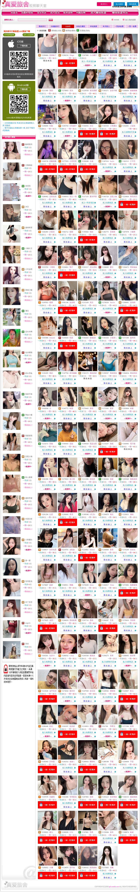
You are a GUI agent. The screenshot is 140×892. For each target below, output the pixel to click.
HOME (116, 20)
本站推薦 (93, 26)
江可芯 (132, 161)
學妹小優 (28, 415)
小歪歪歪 (73, 161)
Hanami (52, 338)
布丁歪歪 (28, 602)
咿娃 (51, 479)
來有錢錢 (73, 373)
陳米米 (72, 691)
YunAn (112, 302)
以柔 (51, 514)
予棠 (132, 762)
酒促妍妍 (93, 373)
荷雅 (51, 444)
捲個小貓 (28, 290)
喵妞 (91, 232)
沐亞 (27, 207)
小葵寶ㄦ (113, 338)
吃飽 (51, 126)
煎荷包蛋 (52, 550)
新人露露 (28, 477)
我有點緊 (73, 620)
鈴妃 (51, 726)
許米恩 (52, 762)
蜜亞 (111, 267)
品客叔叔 (52, 196)
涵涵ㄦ (72, 762)
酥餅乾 (92, 762)
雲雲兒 (132, 550)
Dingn (72, 55)
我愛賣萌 (28, 436)
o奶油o (72, 550)
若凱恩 (92, 479)
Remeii (92, 550)
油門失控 (52, 691)
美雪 (111, 550)
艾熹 (111, 620)
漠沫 (71, 91)
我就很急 (113, 373)
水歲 (91, 161)
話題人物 (28, 456)
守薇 (111, 762)
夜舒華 (132, 656)
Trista (112, 585)
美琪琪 (28, 186)
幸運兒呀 (28, 519)
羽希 (91, 832)
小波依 (132, 126)
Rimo (92, 585)
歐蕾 (71, 408)
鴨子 (71, 267)
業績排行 (42, 26)
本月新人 (106, 26)
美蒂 (111, 656)
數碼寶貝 (28, 144)
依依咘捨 (113, 797)
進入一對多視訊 (88, 61)
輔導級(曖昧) (71, 31)
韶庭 (111, 479)
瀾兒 (27, 311)
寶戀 (51, 91)
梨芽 (111, 408)
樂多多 (92, 656)
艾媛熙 (52, 797)
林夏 (132, 408)
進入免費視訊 (108, 61)
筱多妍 (72, 726)
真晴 (91, 408)
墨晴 (91, 620)
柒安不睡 (113, 91)
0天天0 (92, 514)
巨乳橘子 (73, 126)
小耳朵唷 (28, 269)
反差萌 (72, 302)
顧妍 (51, 585)
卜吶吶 (52, 267)
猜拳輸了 (52, 55)
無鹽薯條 (133, 585)
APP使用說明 (9, 35)
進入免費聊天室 (128, 132)
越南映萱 (28, 228)
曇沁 (51, 832)
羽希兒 (112, 726)
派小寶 (72, 479)
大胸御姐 (28, 165)
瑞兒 (111, 514)
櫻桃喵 (112, 691)
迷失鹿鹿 (93, 91)
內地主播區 (80, 26)
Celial (72, 656)
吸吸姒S (93, 338)
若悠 (71, 444)
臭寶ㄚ (52, 620)
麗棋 (132, 514)
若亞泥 (92, 691)
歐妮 (132, 832)
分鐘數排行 (55, 26)
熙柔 (71, 338)
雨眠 (111, 444)
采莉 (111, 832)
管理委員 (28, 581)
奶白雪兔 (28, 373)
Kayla (112, 161)
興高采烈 (133, 196)
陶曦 (71, 585)
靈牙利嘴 (113, 55)
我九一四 (73, 196)
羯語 (51, 373)
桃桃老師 (133, 479)
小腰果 (132, 232)
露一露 (28, 560)
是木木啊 (28, 332)
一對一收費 (132, 26)
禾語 (91, 302)
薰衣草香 (93, 196)
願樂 (71, 232)
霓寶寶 (112, 232)
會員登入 (104, 4)
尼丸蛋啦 (93, 267)
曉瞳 (51, 302)
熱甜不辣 (28, 394)
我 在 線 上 (108, 65)
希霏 (71, 514)
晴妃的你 (133, 373)
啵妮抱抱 (133, 797)
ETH (71, 832)
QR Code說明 (29, 35)
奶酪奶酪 (52, 161)
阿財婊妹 (133, 267)
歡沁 (132, 691)
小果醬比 (28, 540)
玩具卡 (52, 656)
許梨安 (52, 232)
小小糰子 (93, 55)
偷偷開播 (133, 91)
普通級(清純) (85, 31)
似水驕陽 (28, 352)
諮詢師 (132, 302)
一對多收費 (119, 26)
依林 (91, 797)
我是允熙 (93, 444)
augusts (28, 623)
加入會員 (119, 4)
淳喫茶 (132, 620)
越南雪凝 (28, 498)
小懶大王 (28, 248)
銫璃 (132, 726)
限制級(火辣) (57, 31)
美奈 (27, 644)
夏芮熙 (132, 338)
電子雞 (132, 444)
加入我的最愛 (130, 20)
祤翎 (91, 726)
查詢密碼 (132, 4)
